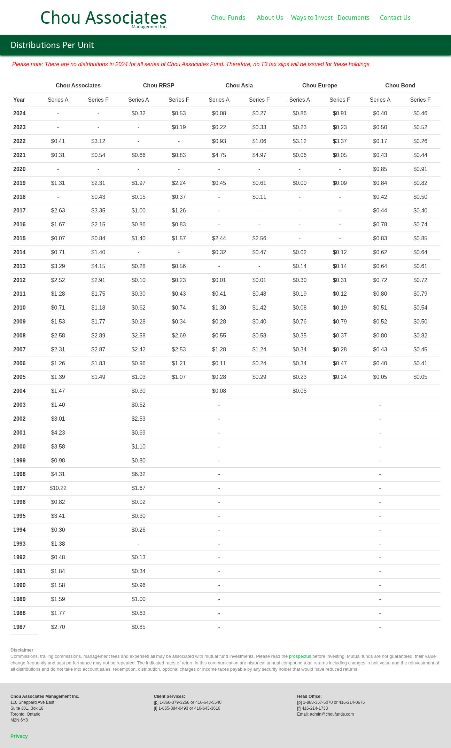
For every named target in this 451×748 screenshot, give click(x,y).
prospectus (300, 656)
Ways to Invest (312, 17)
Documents (353, 17)
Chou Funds (228, 17)
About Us (270, 17)
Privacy (19, 736)
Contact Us (395, 17)
